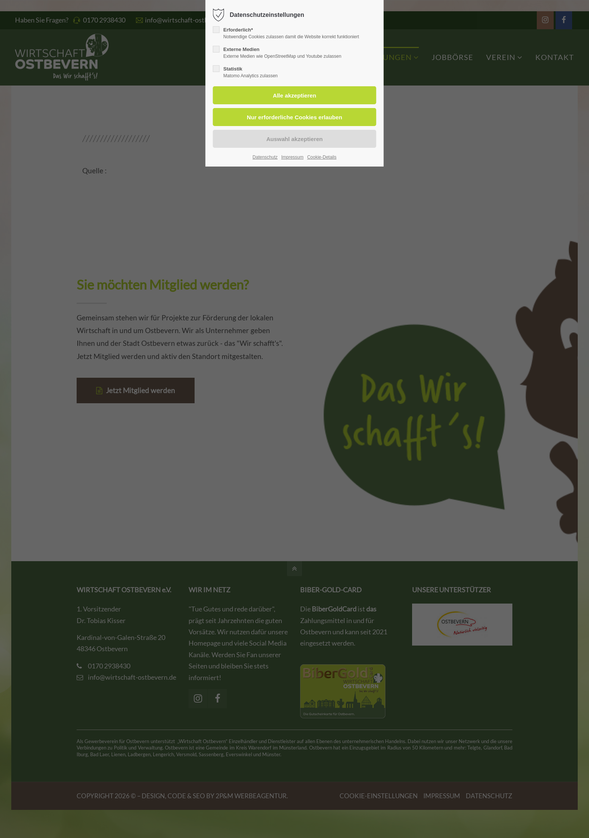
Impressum (292, 157)
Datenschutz (265, 157)
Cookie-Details (322, 157)
